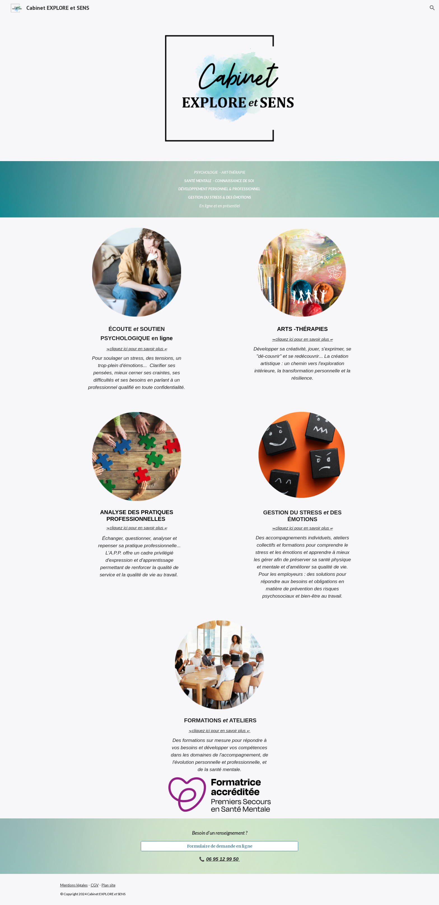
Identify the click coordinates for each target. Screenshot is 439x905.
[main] (219, 189)
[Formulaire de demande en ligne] (219, 846)
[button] (432, 8)
